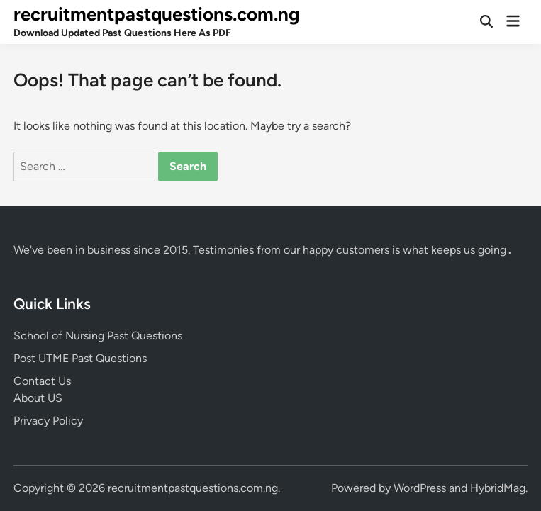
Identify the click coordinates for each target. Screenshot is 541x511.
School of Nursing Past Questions (97, 335)
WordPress (420, 488)
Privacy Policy (48, 420)
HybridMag (497, 488)
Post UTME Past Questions (80, 358)
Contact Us (42, 381)
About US (37, 398)
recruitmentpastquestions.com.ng (156, 14)
